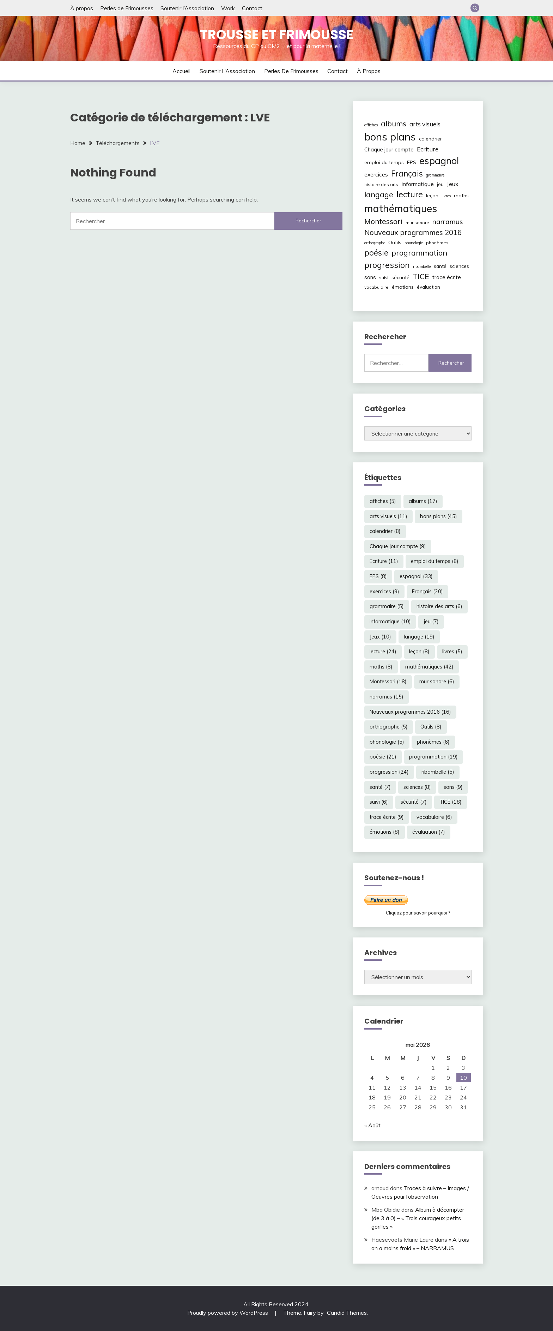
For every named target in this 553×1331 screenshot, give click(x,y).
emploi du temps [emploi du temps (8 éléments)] (384, 162)
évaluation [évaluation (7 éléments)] (428, 287)
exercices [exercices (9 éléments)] (376, 174)
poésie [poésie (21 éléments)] (376, 252)
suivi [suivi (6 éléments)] (383, 277)
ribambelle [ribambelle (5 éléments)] (422, 266)
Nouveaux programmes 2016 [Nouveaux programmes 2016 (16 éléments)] (413, 232)
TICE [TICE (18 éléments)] (421, 276)
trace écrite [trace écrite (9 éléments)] (446, 277)
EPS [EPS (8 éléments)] (411, 162)
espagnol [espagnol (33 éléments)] (439, 161)
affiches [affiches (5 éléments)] (371, 124)
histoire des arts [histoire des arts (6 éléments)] (381, 184)
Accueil (181, 70)
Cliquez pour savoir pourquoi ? (418, 913)
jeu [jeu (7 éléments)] (440, 184)
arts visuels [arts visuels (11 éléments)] (424, 124)
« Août (372, 1125)
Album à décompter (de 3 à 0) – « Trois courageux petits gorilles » (417, 1218)
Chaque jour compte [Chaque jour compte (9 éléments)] (389, 149)
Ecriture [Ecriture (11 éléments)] (427, 149)
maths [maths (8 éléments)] (461, 195)
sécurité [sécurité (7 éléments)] (400, 277)
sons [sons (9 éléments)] (370, 277)
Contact (252, 8)
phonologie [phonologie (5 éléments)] (414, 242)
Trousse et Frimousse (276, 34)
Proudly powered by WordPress (228, 1312)
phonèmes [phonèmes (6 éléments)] (437, 242)
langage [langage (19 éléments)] (378, 194)
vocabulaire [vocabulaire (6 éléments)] (376, 287)
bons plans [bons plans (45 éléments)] (390, 136)
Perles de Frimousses (126, 8)
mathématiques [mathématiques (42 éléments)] (400, 208)
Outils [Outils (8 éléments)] (394, 242)
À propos (81, 8)
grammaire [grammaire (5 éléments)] (435, 175)
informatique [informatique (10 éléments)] (417, 183)
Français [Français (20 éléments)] (407, 174)
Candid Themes (347, 1312)
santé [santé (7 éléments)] (440, 266)
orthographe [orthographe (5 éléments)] (374, 242)
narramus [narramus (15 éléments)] (447, 221)
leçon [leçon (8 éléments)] (432, 195)
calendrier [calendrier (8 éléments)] (430, 139)
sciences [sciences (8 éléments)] (459, 266)
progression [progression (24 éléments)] (387, 264)
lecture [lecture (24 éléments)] (409, 194)
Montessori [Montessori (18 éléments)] (383, 221)
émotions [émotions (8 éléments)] (403, 287)
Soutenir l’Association (187, 8)
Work (228, 8)
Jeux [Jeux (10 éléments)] (452, 183)
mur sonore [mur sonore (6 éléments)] (417, 222)
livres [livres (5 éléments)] (446, 195)
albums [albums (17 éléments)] (393, 123)
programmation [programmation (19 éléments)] (419, 252)
